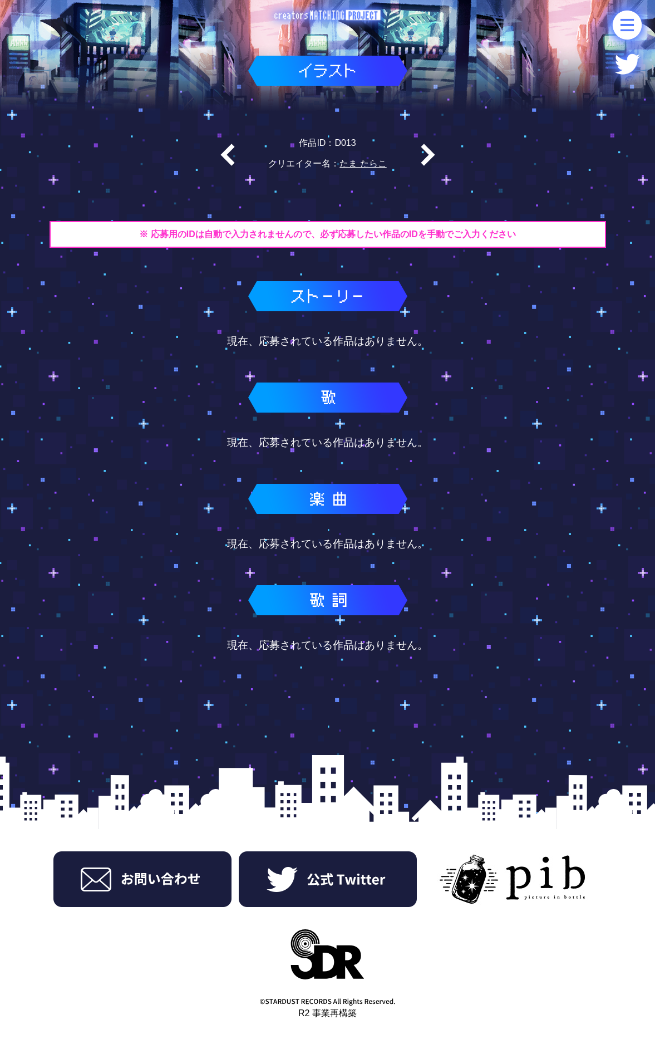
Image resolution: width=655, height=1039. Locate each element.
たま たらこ (362, 163)
